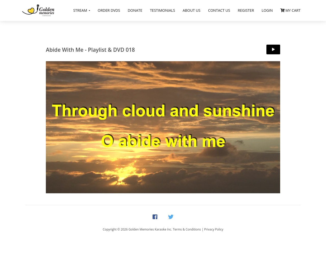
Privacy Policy (213, 229)
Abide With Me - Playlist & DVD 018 (90, 49)
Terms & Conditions (187, 229)
